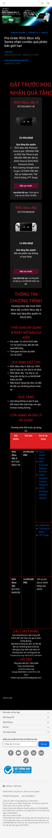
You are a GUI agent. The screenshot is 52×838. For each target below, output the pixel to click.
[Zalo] (41, 753)
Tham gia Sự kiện (18, 33)
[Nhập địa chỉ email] (20, 744)
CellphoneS (44, 525)
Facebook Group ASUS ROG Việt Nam (26, 655)
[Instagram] (26, 753)
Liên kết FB (33, 33)
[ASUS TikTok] (26, 760)
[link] (26, 3)
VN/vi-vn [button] (44, 33)
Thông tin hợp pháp (11, 796)
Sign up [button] (44, 744)
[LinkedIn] (33, 753)
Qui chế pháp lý (28, 796)
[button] (4, 3)
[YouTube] (18, 753)
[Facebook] (10, 753)
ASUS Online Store (42, 455)
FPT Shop (43, 535)
